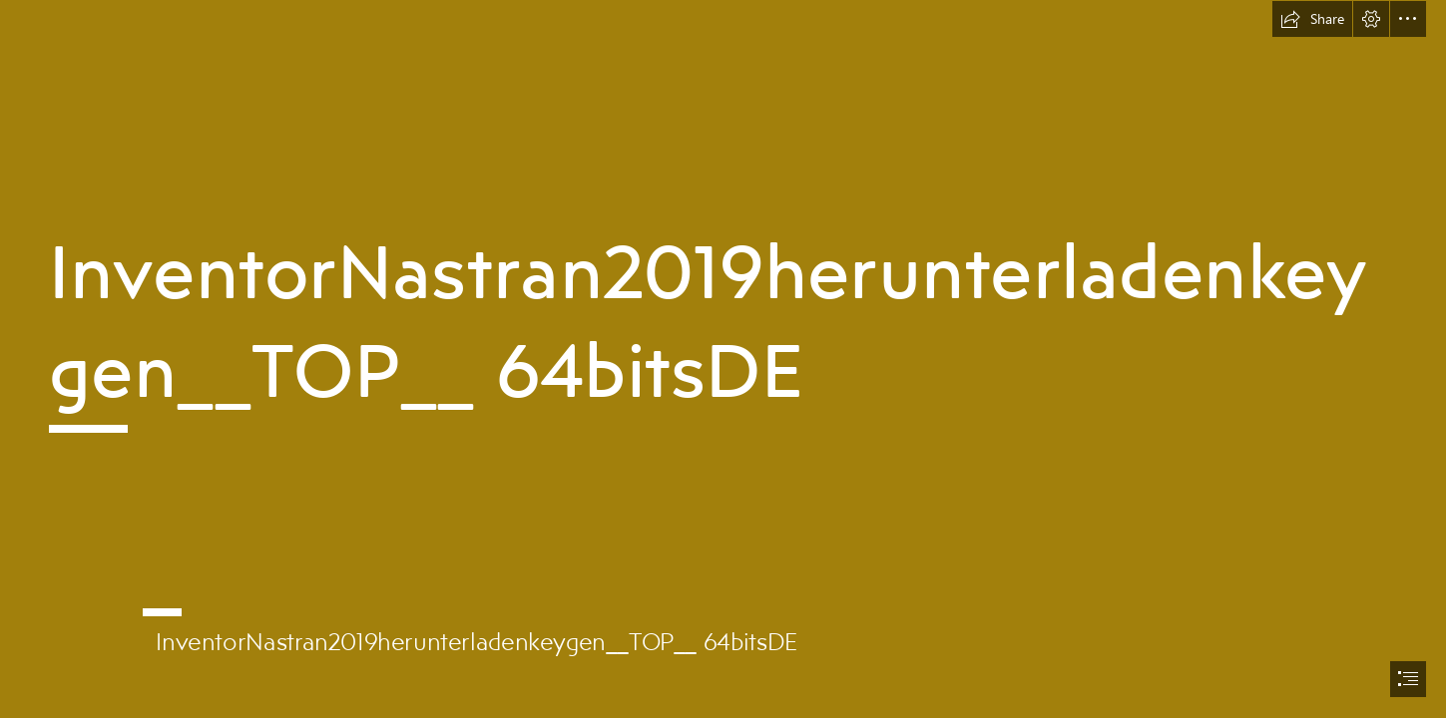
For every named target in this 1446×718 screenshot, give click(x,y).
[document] (723, 359)
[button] (1312, 19)
